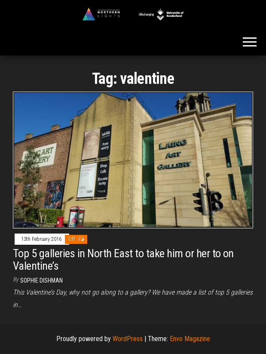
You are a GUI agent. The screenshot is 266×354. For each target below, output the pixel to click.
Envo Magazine (190, 339)
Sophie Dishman (41, 280)
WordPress (128, 339)
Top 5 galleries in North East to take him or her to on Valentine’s (123, 259)
